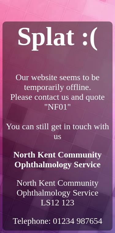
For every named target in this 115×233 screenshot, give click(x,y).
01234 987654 (77, 221)
